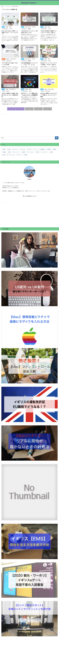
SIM (4, 154)
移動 (55, 148)
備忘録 (29, 28)
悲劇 (24, 151)
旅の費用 (42, 148)
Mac (10, 26)
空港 (38, 151)
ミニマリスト (45, 151)
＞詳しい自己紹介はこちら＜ (29, 195)
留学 (4, 148)
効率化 (49, 148)
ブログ (33, 26)
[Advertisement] (12, 124)
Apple (7, 26)
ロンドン (20, 154)
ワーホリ (23, 148)
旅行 (9, 148)
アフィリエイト (5, 28)
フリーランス (8, 60)
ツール (10, 28)
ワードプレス (24, 28)
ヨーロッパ (16, 148)
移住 (52, 151)
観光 (26, 154)
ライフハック (17, 151)
